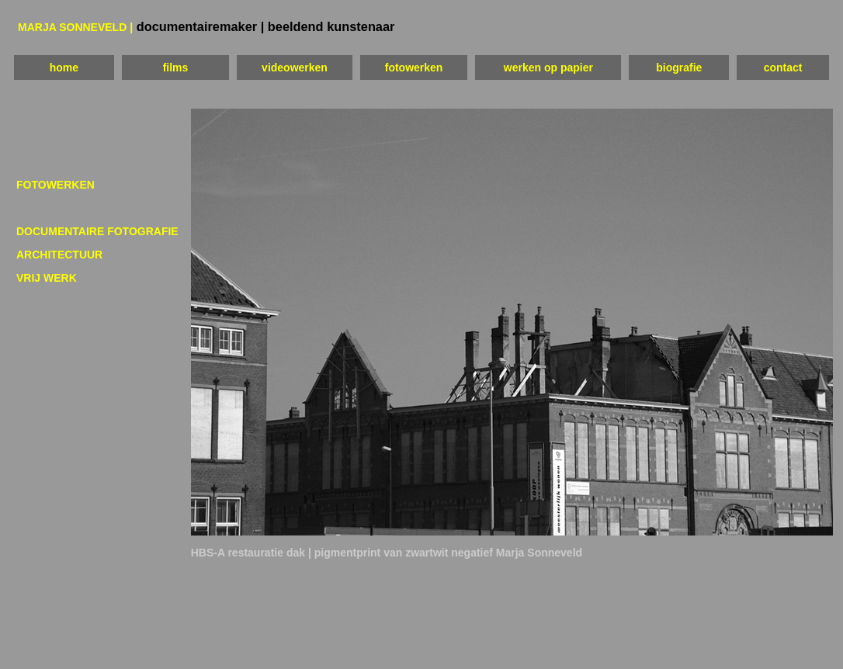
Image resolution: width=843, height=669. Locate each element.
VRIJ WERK (46, 278)
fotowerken (414, 67)
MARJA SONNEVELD (74, 27)
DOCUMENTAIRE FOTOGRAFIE (97, 231)
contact (783, 67)
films (176, 67)
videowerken (295, 67)
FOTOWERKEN (55, 185)
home (64, 67)
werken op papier (548, 67)
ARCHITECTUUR (59, 254)
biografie (679, 67)
